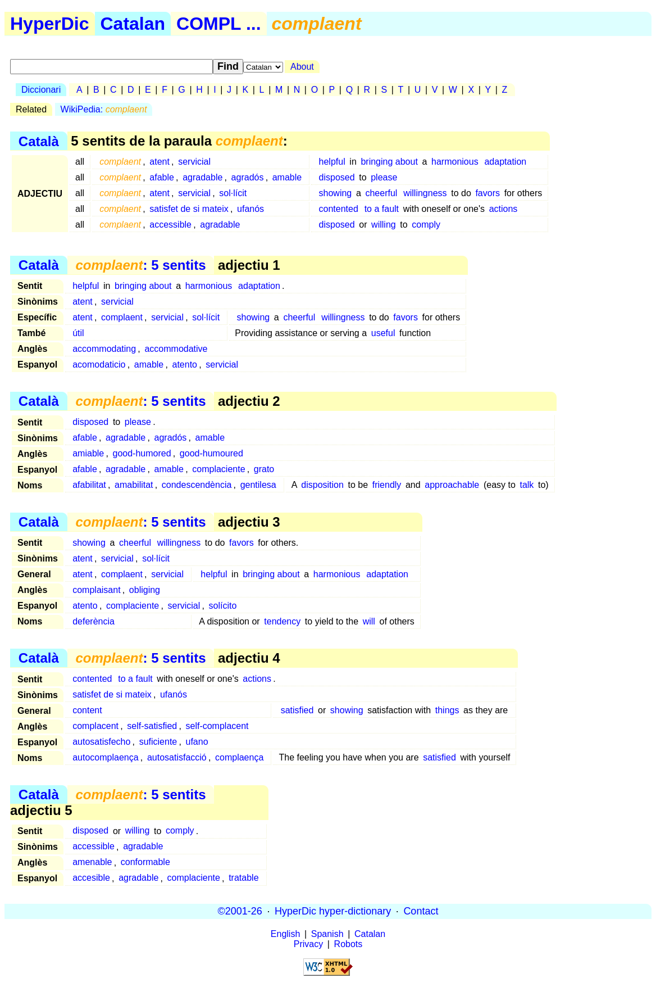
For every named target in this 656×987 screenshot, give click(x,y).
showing (335, 193)
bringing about (389, 161)
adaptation (505, 161)
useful (383, 333)
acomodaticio (98, 364)
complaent (122, 317)
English (285, 934)
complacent (95, 726)
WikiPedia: (104, 109)
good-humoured (211, 453)
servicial (194, 161)
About (302, 66)
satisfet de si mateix (189, 209)
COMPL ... (218, 23)
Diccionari (41, 89)
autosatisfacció (177, 757)
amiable (88, 453)
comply (426, 224)
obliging (144, 590)
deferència (93, 621)
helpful (332, 161)
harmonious (455, 161)
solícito (223, 605)
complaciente (218, 469)
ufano (197, 741)
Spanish (327, 934)
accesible (91, 878)
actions (503, 209)
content (87, 710)
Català (39, 140)
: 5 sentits (140, 265)
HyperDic (49, 23)
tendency (282, 621)
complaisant (96, 590)
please (384, 177)
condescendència (197, 485)
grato (264, 469)
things (447, 710)
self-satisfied (152, 726)
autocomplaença (105, 757)
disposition (322, 485)
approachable (452, 485)
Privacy (308, 944)
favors (487, 193)
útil (78, 333)
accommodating (104, 349)
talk (527, 485)
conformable (145, 862)
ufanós (250, 209)
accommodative (175, 349)
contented (338, 209)
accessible (170, 224)
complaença (239, 757)
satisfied (297, 710)
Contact (420, 911)
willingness (425, 193)
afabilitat (89, 485)
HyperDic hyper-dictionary (333, 911)
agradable (202, 177)
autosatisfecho (101, 741)
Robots (348, 944)
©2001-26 (240, 911)
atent (159, 161)
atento (184, 364)
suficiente (158, 741)
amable (287, 177)
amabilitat (134, 485)
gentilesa (258, 485)
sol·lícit (233, 193)
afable (161, 177)
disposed (337, 177)
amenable (92, 862)
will (369, 621)
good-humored (142, 453)
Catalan (133, 23)
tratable (243, 878)
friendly (387, 485)
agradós (247, 177)
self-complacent (216, 726)
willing (383, 224)
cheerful (381, 193)
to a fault (382, 209)
